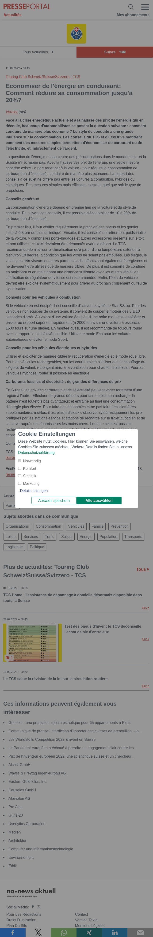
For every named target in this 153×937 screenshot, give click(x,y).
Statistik (29, 476)
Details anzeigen (34, 491)
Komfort (29, 468)
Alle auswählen (99, 501)
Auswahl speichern (54, 501)
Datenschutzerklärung (36, 453)
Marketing (31, 483)
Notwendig (32, 461)
